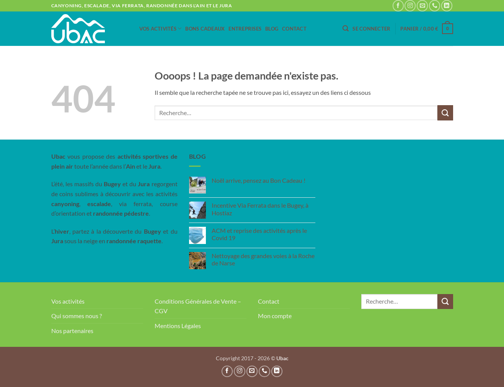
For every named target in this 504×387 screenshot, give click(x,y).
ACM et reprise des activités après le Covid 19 (259, 234)
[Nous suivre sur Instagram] (410, 5)
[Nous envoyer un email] (422, 5)
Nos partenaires (72, 330)
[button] (346, 28)
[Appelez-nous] (434, 5)
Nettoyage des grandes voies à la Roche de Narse (263, 259)
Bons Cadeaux (205, 29)
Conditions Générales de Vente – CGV (198, 306)
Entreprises (244, 29)
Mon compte (275, 315)
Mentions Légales (178, 325)
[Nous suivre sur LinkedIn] (446, 5)
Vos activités (160, 28)
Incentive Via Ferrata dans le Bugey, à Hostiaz (260, 209)
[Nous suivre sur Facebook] (398, 5)
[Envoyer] (445, 112)
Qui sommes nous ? (76, 315)
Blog (271, 29)
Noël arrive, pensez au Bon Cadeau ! (258, 180)
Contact (294, 29)
